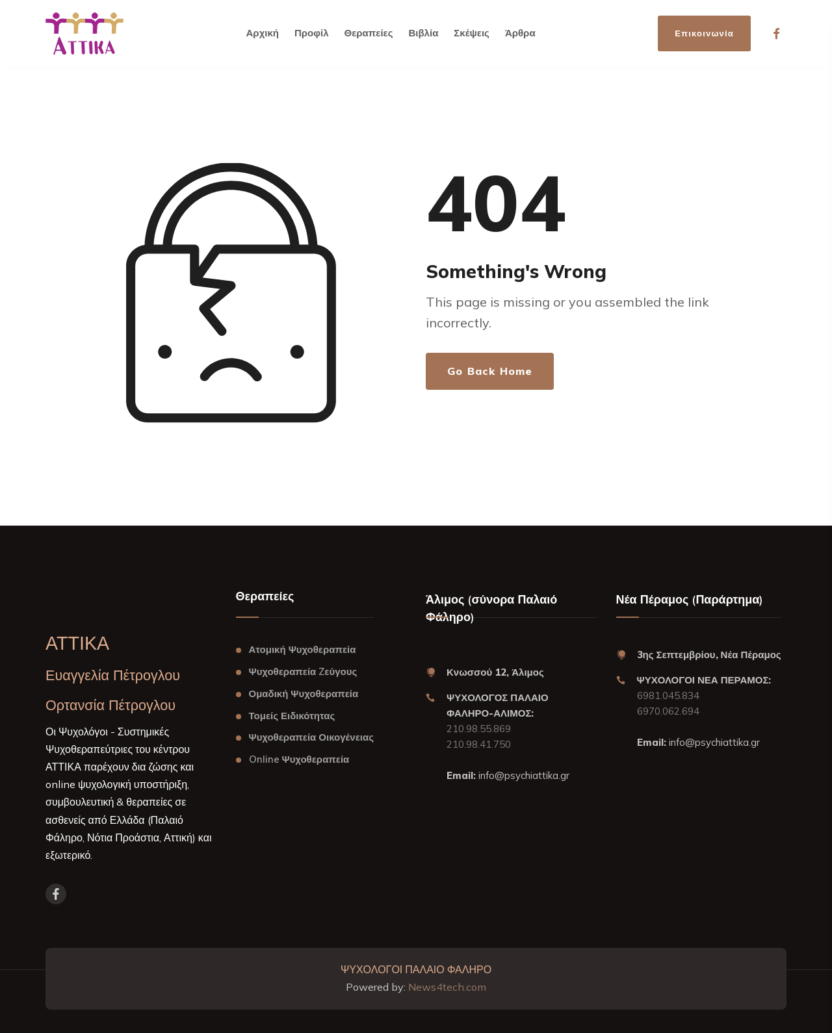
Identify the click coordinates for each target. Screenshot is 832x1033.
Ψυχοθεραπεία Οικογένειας (311, 737)
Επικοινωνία (704, 33)
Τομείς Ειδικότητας (292, 715)
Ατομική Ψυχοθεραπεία (302, 649)
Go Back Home (489, 370)
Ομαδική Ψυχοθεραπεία (304, 693)
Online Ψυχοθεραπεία (299, 759)
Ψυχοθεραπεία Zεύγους (303, 671)
